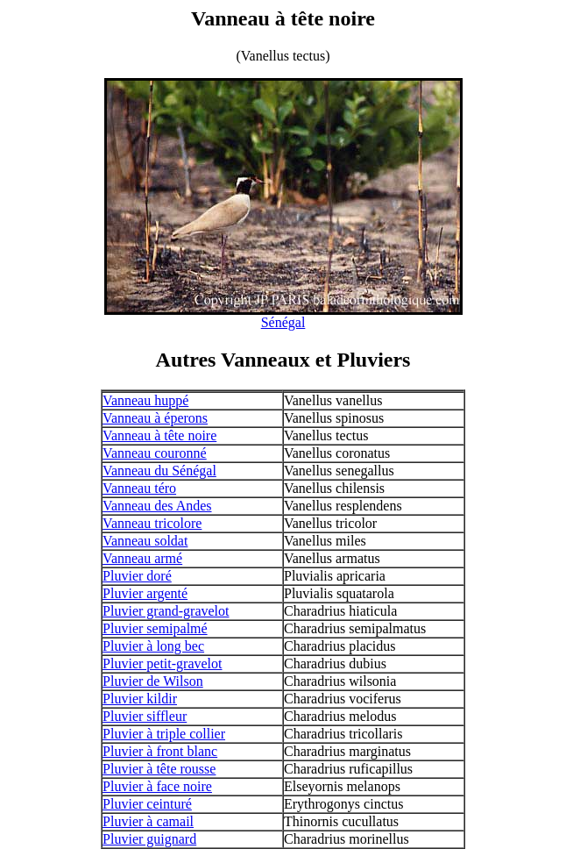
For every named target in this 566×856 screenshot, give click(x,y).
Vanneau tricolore (152, 523)
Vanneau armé (142, 558)
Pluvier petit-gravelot (162, 663)
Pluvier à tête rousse (159, 768)
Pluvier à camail (148, 821)
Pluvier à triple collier (164, 733)
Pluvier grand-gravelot (166, 610)
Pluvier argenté (145, 593)
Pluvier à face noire (157, 786)
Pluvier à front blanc (160, 751)
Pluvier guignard (149, 838)
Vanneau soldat (145, 540)
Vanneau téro (139, 488)
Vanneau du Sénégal (159, 470)
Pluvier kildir (140, 698)
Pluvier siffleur (145, 716)
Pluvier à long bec (153, 645)
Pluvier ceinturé (147, 803)
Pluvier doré (137, 575)
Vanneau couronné (155, 453)
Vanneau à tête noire (159, 435)
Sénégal (283, 322)
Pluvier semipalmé (155, 628)
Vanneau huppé (145, 400)
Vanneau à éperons (155, 417)
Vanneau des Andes (157, 505)
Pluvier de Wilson (153, 681)
